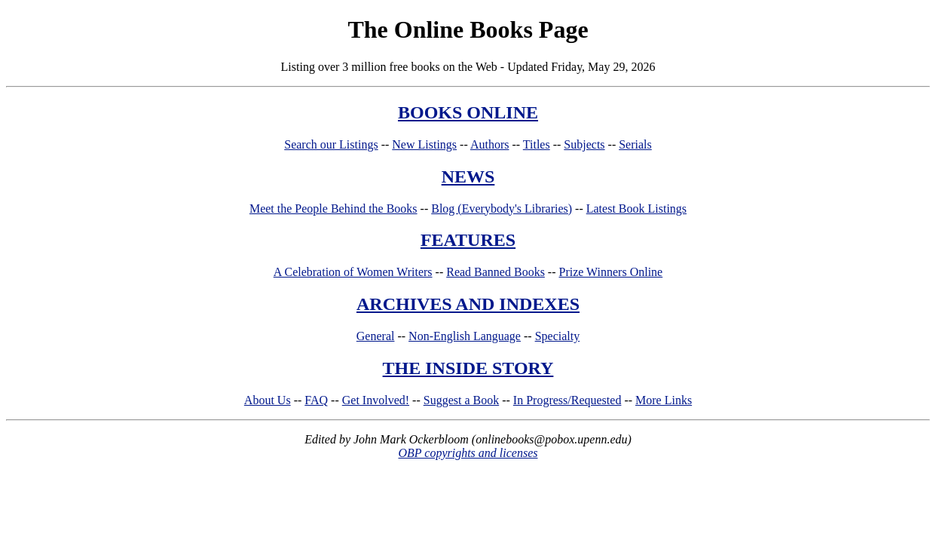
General (375, 336)
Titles (536, 144)
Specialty (557, 336)
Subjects (584, 144)
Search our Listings (331, 144)
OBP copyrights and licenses (467, 452)
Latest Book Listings (636, 208)
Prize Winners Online (611, 271)
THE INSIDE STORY (468, 368)
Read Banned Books (495, 271)
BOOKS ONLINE (468, 112)
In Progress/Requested (567, 400)
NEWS (468, 176)
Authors (489, 144)
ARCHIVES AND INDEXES (468, 304)
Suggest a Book (461, 400)
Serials (635, 144)
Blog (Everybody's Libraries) (501, 208)
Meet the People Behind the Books (333, 208)
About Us (267, 400)
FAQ (316, 400)
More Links (663, 400)
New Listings (424, 144)
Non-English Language (464, 336)
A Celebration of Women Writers (353, 271)
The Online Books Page (467, 29)
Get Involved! (375, 400)
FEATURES (468, 240)
